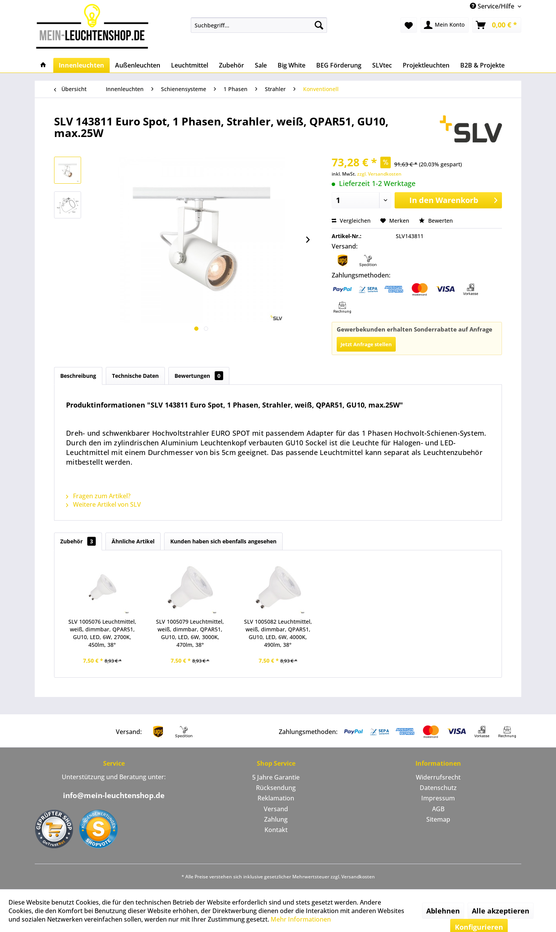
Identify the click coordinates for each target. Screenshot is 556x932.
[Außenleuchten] (138, 65)
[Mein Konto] (444, 25)
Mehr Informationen (301, 919)
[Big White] (291, 65)
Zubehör (78, 541)
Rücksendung (276, 787)
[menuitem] (259, 25)
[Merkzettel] (408, 25)
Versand (276, 809)
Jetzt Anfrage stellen (366, 344)
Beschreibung (78, 375)
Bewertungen (199, 375)
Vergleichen (351, 220)
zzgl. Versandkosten (379, 174)
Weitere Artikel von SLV (103, 504)
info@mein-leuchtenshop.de (113, 795)
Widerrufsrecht (438, 777)
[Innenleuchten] (81, 65)
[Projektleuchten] (426, 65)
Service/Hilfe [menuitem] (493, 6)
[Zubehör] (231, 65)
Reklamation (276, 798)
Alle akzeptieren (500, 910)
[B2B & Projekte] (482, 65)
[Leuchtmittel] (190, 65)
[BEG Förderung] (339, 65)
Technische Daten (135, 375)
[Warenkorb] (496, 25)
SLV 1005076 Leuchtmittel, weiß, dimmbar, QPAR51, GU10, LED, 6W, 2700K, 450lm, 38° (102, 633)
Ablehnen (443, 910)
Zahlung (276, 819)
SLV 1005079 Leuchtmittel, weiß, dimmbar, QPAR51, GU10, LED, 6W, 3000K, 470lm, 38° (190, 633)
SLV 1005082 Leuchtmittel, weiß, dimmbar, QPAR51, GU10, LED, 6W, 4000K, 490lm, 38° (278, 633)
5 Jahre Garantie (276, 777)
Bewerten (436, 220)
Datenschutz (438, 787)
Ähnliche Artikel (133, 541)
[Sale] (260, 65)
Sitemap (438, 819)
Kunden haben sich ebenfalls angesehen (223, 541)
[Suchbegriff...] (259, 25)
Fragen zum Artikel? (98, 496)
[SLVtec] (382, 65)
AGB (438, 809)
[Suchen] (319, 25)
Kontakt (276, 829)
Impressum (438, 798)
